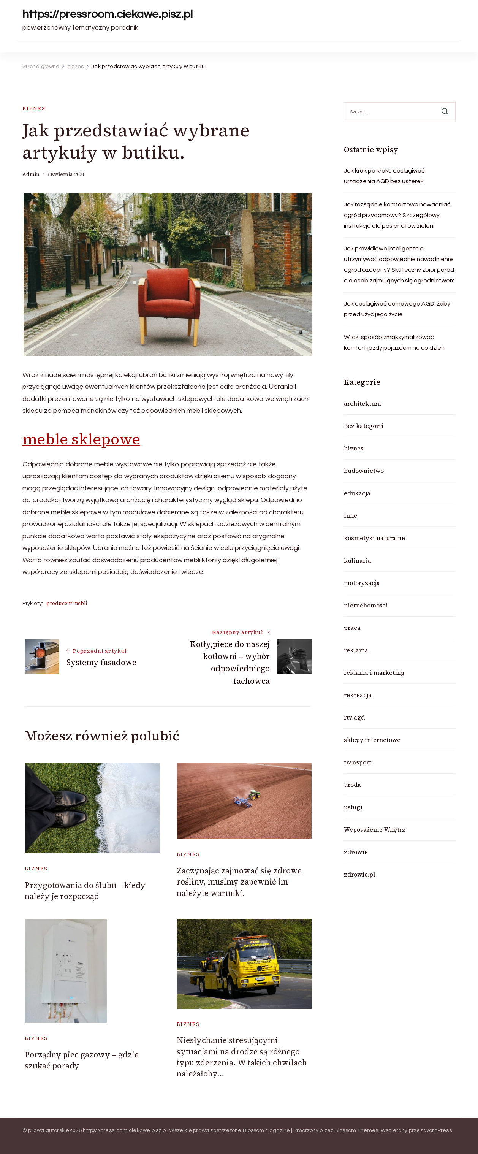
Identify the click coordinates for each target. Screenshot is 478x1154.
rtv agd (354, 717)
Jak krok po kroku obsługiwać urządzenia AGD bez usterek (384, 176)
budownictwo (364, 470)
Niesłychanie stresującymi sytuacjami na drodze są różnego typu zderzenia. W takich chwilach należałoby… (242, 1057)
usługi (353, 807)
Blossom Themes (356, 1130)
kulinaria (357, 560)
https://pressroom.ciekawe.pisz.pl (107, 14)
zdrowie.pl (359, 874)
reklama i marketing (374, 672)
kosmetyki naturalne (374, 538)
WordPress (438, 1130)
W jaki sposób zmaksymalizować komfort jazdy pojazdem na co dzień (394, 342)
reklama (356, 650)
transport (357, 762)
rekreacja (358, 695)
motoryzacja (362, 583)
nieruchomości (366, 605)
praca (352, 627)
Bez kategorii (363, 426)
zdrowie (356, 852)
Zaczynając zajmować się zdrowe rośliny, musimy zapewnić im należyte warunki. (239, 882)
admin (31, 174)
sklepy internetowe (372, 740)
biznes (34, 108)
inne (350, 515)
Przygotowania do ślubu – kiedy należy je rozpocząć (85, 891)
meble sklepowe (81, 439)
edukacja (357, 493)
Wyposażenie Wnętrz (374, 829)
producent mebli (66, 603)
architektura (362, 403)
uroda (352, 784)
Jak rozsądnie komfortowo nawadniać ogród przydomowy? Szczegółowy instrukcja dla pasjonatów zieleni (397, 215)
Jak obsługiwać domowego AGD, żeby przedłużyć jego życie (397, 309)
